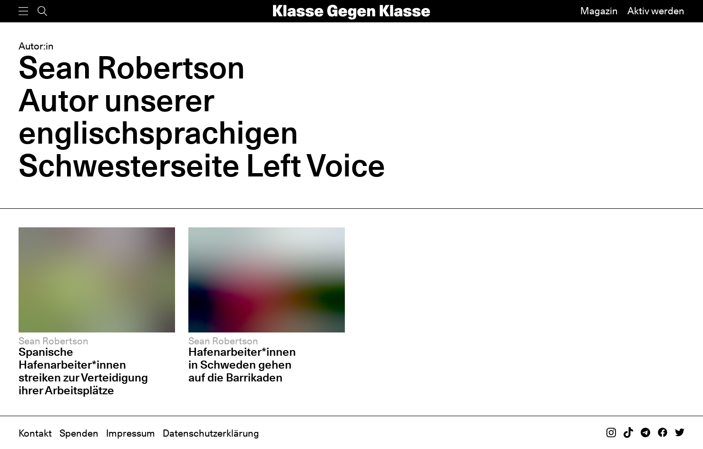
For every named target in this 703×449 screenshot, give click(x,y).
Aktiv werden (655, 11)
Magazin (599, 11)
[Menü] (23, 11)
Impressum (130, 433)
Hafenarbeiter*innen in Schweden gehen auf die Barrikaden (242, 364)
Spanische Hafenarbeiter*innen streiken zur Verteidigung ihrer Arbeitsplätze (83, 371)
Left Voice (315, 165)
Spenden (78, 433)
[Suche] (42, 11)
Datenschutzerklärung (211, 433)
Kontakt (35, 433)
